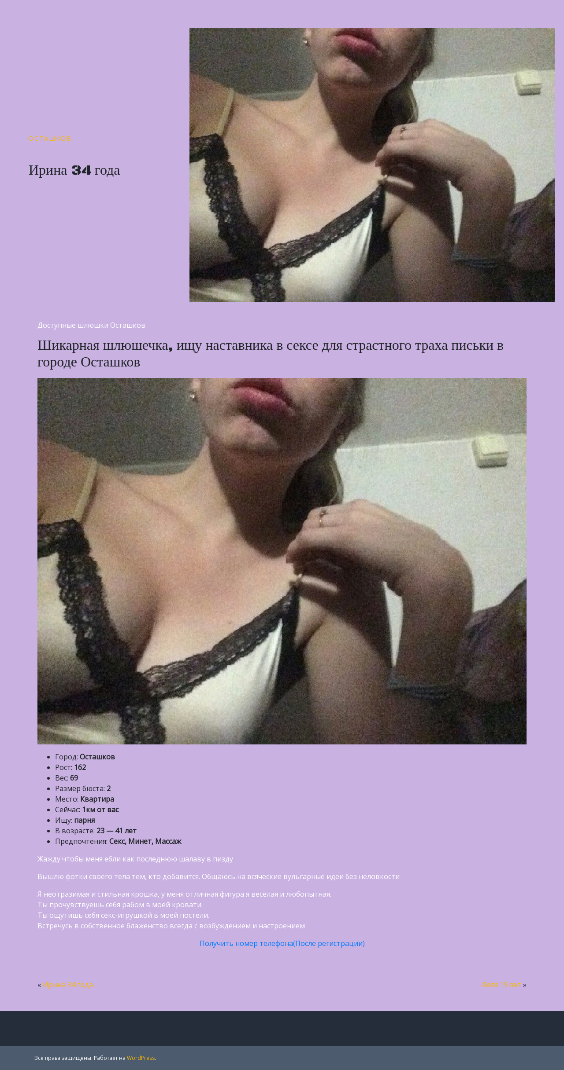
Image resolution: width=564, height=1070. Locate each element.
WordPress (141, 1058)
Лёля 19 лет (501, 984)
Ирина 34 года (68, 984)
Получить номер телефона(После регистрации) (282, 943)
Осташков (50, 138)
